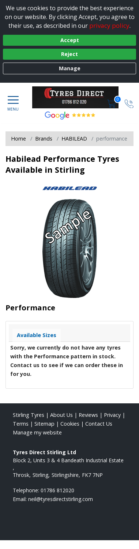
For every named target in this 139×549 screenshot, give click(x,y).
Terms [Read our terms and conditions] (21, 423)
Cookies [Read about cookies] (69, 423)
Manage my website (37, 432)
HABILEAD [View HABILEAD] (74, 138)
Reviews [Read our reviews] (88, 414)
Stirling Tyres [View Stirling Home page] (28, 414)
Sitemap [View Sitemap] (44, 423)
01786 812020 (57, 490)
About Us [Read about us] (61, 414)
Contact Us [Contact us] (98, 423)
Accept (69, 40)
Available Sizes (36, 335)
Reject (69, 54)
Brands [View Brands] (43, 138)
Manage (69, 68)
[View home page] (79, 97)
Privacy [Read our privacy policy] (112, 414)
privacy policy (109, 25)
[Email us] (60, 499)
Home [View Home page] (18, 138)
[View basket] (112, 103)
